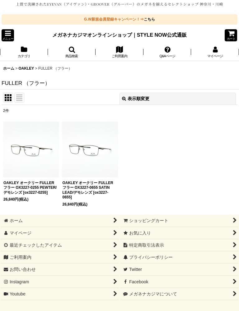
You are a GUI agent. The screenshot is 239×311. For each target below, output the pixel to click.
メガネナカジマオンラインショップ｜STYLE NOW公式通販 (119, 35)
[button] (8, 35)
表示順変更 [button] (135, 98)
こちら (149, 19)
